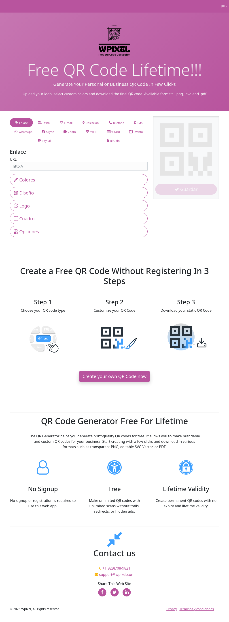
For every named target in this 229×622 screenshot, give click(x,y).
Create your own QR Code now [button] (114, 376)
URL (13, 159)
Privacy (171, 609)
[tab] (21, 122)
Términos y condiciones (196, 609)
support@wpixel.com (116, 574)
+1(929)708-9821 (116, 568)
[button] (224, 6)
